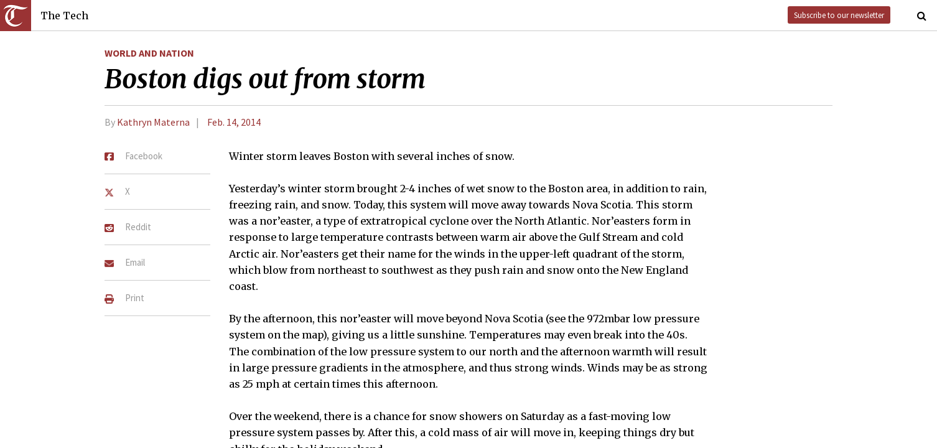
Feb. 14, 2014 (234, 122)
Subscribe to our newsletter (839, 15)
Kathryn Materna (153, 122)
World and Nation (149, 53)
